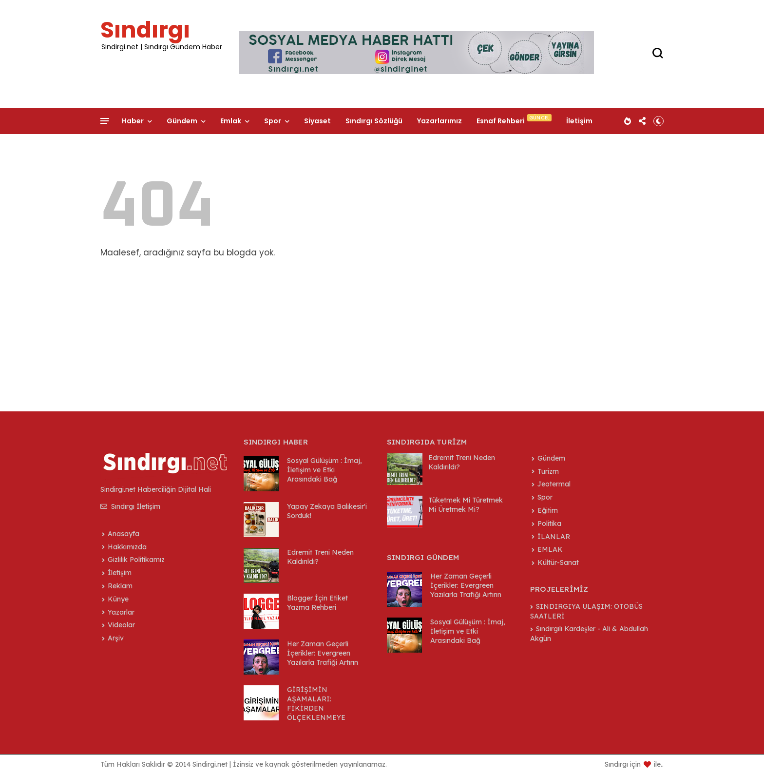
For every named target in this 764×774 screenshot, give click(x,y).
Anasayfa (123, 533)
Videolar (121, 624)
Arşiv (116, 638)
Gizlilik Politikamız (136, 559)
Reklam (120, 585)
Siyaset (317, 121)
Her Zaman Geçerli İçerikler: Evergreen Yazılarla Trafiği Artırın (322, 653)
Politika (549, 523)
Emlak (230, 121)
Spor (272, 121)
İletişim (579, 121)
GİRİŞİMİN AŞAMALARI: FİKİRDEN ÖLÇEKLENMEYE (316, 703)
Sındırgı (145, 29)
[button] (658, 121)
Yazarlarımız (439, 121)
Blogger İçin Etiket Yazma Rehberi (317, 603)
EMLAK (550, 549)
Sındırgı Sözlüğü (373, 121)
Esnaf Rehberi (501, 121)
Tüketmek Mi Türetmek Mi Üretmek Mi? (465, 505)
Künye (118, 599)
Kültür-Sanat (558, 562)
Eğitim (547, 510)
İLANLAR (553, 536)
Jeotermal (554, 484)
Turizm (548, 471)
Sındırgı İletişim (130, 506)
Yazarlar (121, 612)
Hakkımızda (127, 546)
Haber (133, 121)
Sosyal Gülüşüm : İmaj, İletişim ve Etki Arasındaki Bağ (324, 470)
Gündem (182, 121)
